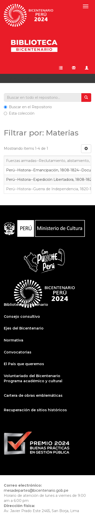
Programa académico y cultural (33, 381)
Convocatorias (17, 352)
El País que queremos (24, 364)
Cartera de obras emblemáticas (33, 395)
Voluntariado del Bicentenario (32, 376)
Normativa (13, 340)
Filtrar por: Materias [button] (26, 78)
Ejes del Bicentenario (24, 328)
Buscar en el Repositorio (28, 107)
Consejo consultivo (22, 316)
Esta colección (19, 113)
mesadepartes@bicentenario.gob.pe (36, 490)
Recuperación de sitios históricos (35, 410)
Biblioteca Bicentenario (26, 304)
